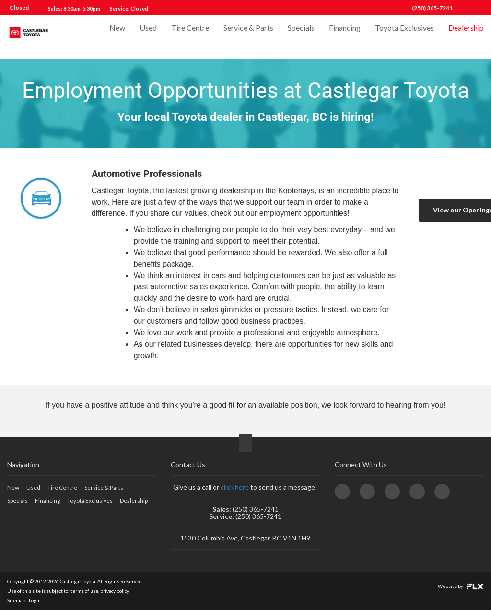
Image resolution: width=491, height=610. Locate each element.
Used (148, 36)
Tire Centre (190, 36)
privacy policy (114, 591)
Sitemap (16, 600)
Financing (345, 36)
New (117, 36)
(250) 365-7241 (432, 8)
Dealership (466, 36)
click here (235, 487)
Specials (301, 36)
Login (35, 600)
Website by (461, 586)
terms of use (84, 591)
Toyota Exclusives (404, 36)
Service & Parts (248, 36)
